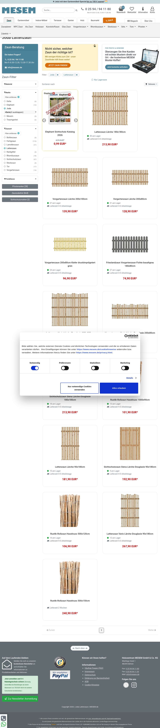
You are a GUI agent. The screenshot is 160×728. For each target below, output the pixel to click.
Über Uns (148, 21)
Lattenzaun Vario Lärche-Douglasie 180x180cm (70, 327)
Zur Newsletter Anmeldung (20, 685)
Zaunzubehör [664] (20, 193)
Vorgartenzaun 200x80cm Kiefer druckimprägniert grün (70, 260)
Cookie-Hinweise (92, 672)
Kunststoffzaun (53, 27)
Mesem (8, 116)
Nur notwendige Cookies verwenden (79, 388)
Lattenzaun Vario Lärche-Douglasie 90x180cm (130, 523)
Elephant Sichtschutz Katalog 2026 (60, 133)
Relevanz (150, 84)
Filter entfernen (12, 97)
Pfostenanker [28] (20, 186)
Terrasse (57, 20)
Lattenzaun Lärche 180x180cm (110, 131)
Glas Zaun (66, 27)
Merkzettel (131, 10)
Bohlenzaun (10, 137)
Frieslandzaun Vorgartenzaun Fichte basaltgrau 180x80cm (130, 260)
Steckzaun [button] (112, 27)
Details (129, 378)
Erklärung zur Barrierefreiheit (97, 665)
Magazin (132, 21)
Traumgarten (11, 120)
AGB (87, 668)
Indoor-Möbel (41, 20)
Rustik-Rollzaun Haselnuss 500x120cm (70, 523)
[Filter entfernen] (57, 75)
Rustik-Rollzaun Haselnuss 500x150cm (70, 588)
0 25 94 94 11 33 (132, 659)
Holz (82, 20)
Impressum (90, 658)
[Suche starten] (76, 10)
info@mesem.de (132, 662)
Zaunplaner (6, 27)
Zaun (9, 20)
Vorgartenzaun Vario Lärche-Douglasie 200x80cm (130, 327)
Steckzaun (10, 163)
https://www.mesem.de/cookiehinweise (96, 349)
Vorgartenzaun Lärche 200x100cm (70, 196)
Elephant (9, 105)
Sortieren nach (48, 84)
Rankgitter (10, 152)
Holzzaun (39, 27)
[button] (20, 84)
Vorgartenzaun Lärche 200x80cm (130, 196)
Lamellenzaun (11, 144)
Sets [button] (123, 27)
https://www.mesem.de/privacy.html (94, 352)
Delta (7, 101)
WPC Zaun (18, 27)
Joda (7, 108)
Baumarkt (95, 20)
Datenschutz (90, 662)
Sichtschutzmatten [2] (19, 199)
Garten (71, 20)
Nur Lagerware (99, 80)
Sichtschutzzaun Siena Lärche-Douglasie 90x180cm (130, 458)
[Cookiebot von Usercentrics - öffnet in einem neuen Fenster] (126, 336)
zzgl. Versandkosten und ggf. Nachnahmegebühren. (104, 706)
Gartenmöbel (23, 20)
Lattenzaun (10, 148)
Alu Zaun (29, 27)
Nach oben (80, 635)
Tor (6, 166)
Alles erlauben (119, 388)
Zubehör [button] (5, 33)
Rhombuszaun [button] (97, 27)
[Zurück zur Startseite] (18, 10)
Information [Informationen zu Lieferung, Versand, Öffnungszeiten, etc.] (143, 10)
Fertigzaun (10, 141)
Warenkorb (121, 9)
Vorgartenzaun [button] (79, 27)
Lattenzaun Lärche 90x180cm (70, 458)
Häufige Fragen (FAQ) (94, 655)
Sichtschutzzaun (12, 159)
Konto (152, 10)
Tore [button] (132, 27)
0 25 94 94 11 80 (132, 656)
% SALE (109, 20)
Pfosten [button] (142, 27)
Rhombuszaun (11, 155)
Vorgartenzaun (11, 170)
